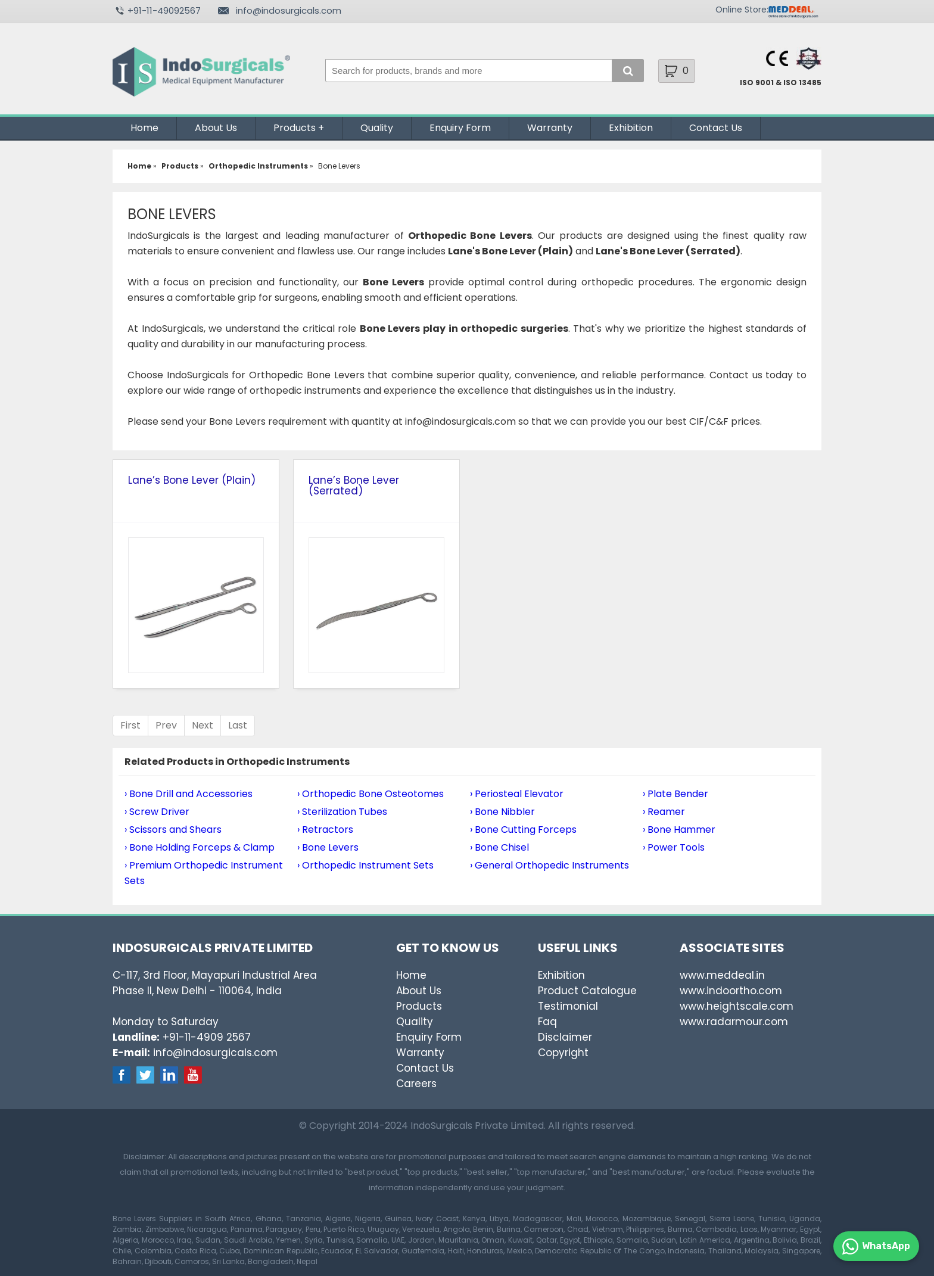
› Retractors (325, 829)
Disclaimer (565, 1037)
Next (202, 725)
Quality (376, 128)
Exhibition (631, 128)
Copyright (563, 1052)
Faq (547, 1021)
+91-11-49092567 (164, 10)
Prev (166, 725)
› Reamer (664, 811)
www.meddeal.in (722, 975)
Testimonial (568, 1006)
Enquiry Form (460, 128)
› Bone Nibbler (502, 811)
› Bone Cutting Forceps (523, 829)
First (130, 725)
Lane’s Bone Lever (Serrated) (354, 485)
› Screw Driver (156, 811)
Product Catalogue (587, 991)
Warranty (549, 128)
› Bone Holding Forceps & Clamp (199, 847)
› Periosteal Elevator (516, 794)
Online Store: (741, 9)
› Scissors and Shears (173, 829)
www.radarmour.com (734, 1021)
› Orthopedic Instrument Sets (365, 865)
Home (144, 128)
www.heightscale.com (736, 1006)
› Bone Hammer (679, 829)
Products (294, 128)
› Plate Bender (675, 794)
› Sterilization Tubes (342, 811)
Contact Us (715, 128)
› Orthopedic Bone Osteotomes (370, 794)
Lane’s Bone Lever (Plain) (192, 480)
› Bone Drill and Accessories (188, 794)
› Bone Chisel (499, 847)
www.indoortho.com (731, 991)
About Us (216, 128)
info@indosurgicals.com (288, 10)
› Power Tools (674, 847)
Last (237, 725)
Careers (416, 1083)
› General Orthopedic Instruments (549, 865)
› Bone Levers (328, 847)
